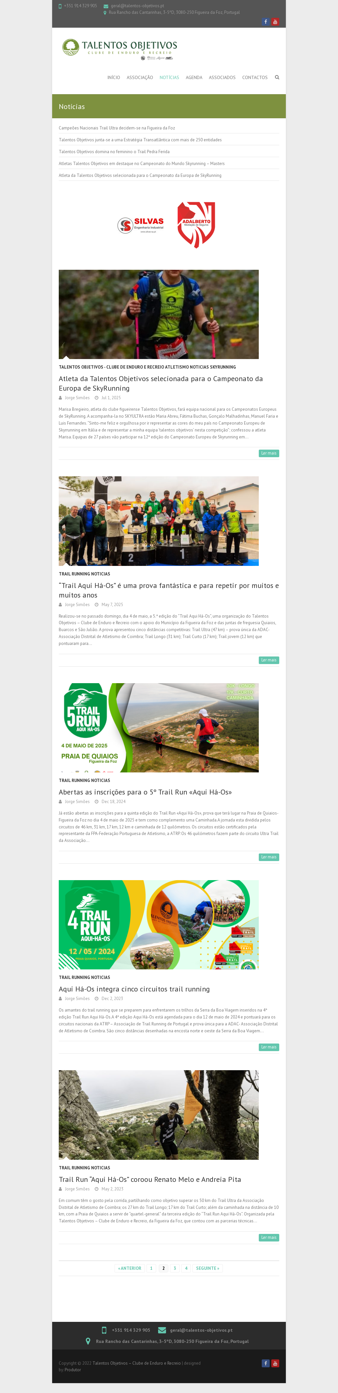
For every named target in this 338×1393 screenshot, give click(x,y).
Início (113, 77)
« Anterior (129, 1268)
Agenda (194, 77)
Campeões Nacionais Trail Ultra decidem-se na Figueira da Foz (117, 128)
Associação (140, 77)
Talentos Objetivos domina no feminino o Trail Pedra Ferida (114, 151)
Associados (222, 77)
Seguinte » (207, 1268)
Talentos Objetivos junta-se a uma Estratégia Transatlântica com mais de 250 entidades (140, 140)
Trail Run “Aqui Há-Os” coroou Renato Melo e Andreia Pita (150, 1179)
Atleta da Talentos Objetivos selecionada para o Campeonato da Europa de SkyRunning (140, 175)
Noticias (199, 367)
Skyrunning (223, 367)
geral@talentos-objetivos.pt (137, 6)
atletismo (177, 367)
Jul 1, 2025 (111, 398)
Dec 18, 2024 (113, 801)
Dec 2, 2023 (112, 998)
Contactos (255, 77)
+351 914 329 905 (80, 6)
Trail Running (74, 574)
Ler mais (269, 453)
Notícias (169, 77)
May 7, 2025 (112, 604)
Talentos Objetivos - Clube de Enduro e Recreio (111, 367)
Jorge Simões (77, 398)
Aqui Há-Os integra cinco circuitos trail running (134, 988)
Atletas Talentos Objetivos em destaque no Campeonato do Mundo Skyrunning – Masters (142, 163)
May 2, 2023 (112, 1189)
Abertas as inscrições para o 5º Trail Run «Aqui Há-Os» (145, 791)
